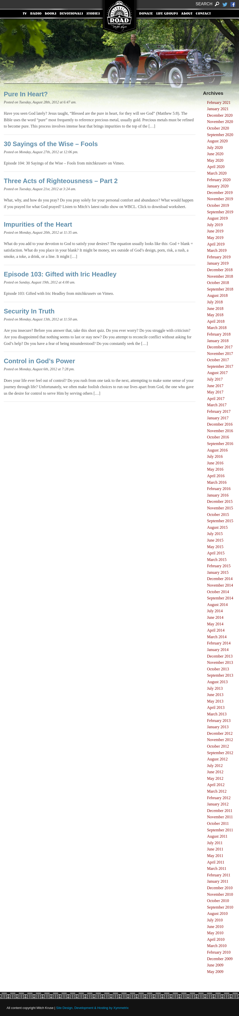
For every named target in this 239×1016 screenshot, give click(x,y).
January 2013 (218, 727)
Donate (146, 13)
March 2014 (217, 637)
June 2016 (215, 463)
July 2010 (215, 920)
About (186, 13)
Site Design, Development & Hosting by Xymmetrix (92, 1008)
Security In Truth (29, 311)
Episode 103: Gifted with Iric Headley (60, 274)
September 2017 (220, 366)
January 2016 (218, 495)
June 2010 (215, 926)
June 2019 (215, 231)
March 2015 (217, 559)
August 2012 (217, 759)
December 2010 (220, 888)
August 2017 (217, 373)
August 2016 (217, 450)
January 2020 (218, 186)
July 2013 (215, 688)
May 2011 (215, 856)
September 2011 (220, 830)
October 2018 (218, 282)
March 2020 (217, 173)
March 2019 (217, 250)
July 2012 (215, 765)
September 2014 (220, 598)
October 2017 (218, 360)
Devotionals (71, 13)
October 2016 (218, 437)
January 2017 (218, 418)
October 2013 (218, 669)
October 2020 (218, 128)
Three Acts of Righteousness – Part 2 (61, 180)
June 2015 (215, 540)
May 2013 (215, 701)
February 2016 (219, 488)
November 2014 (220, 585)
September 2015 (220, 521)
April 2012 (216, 785)
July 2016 (215, 456)
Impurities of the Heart (38, 224)
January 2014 (218, 649)
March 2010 (217, 946)
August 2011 (217, 836)
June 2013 (215, 695)
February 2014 (219, 643)
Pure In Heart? (26, 94)
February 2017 (219, 411)
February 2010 (219, 952)
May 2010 (215, 933)
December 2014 (220, 579)
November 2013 (220, 662)
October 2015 (218, 514)
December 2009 (220, 959)
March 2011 (216, 868)
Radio (36, 13)
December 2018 (220, 270)
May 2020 (215, 160)
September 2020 (220, 135)
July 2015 (215, 534)
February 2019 (219, 257)
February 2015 (219, 566)
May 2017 (215, 392)
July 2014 (215, 611)
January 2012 (218, 804)
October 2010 (218, 901)
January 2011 (217, 881)
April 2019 (216, 244)
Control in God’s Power (39, 360)
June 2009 (215, 965)
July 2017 (215, 379)
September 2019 (220, 212)
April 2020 (216, 167)
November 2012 (220, 740)
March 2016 (217, 482)
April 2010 (216, 939)
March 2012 (217, 791)
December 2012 (220, 733)
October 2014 (218, 592)
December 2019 (220, 192)
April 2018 (216, 321)
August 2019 (217, 218)
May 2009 (215, 971)
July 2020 (215, 147)
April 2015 (216, 553)
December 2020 (220, 115)
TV (25, 13)
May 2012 (215, 778)
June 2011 (215, 849)
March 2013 (217, 714)
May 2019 (215, 237)
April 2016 (216, 476)
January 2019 (218, 263)
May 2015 (215, 547)
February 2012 (219, 798)
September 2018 (220, 289)
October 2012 (218, 746)
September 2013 (220, 675)
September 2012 (220, 753)
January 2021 (218, 109)
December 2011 (219, 810)
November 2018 (220, 276)
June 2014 (215, 617)
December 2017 (220, 347)
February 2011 (218, 875)
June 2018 (215, 308)
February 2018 (219, 334)
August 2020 (217, 141)
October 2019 (218, 205)
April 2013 (216, 707)
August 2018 (217, 295)
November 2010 (220, 894)
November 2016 (220, 431)
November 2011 (220, 817)
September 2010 (220, 907)
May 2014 (215, 624)
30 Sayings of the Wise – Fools (51, 143)
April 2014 (216, 630)
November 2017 (220, 353)
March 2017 (217, 405)
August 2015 (217, 527)
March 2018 (217, 328)
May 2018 (215, 315)
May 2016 (215, 469)
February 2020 (219, 180)
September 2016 (220, 443)
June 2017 (215, 386)
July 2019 (215, 225)
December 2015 (220, 501)
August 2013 (217, 682)
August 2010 (217, 913)
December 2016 (220, 424)
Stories (93, 13)
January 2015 (218, 572)
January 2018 (218, 341)
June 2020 (215, 154)
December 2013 (220, 656)
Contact (203, 13)
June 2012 (215, 772)
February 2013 (219, 720)
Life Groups (167, 13)
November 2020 (220, 121)
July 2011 (215, 843)
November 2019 (220, 199)
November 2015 (220, 508)
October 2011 (218, 823)
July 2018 (215, 302)
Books (50, 13)
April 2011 (215, 862)
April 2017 (216, 398)
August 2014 (217, 604)
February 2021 (219, 102)
